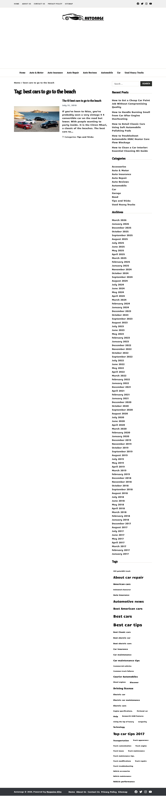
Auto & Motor (36, 72)
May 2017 (118, 538)
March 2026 (119, 220)
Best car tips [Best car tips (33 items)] (127, 624)
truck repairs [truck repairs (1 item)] (141, 761)
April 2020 (118, 424)
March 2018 (119, 512)
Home (16, 4)
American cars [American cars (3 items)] (121, 584)
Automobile (107, 72)
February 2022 (121, 379)
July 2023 (118, 326)
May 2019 (118, 462)
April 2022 (118, 371)
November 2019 (122, 443)
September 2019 (122, 451)
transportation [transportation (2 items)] (121, 740)
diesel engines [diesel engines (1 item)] (119, 682)
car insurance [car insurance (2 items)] (120, 649)
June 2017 (118, 534)
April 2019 (118, 466)
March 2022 (119, 375)
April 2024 (118, 295)
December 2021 (121, 386)
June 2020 (118, 421)
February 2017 (121, 550)
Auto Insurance (55, 72)
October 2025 (120, 231)
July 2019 (118, 458)
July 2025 (118, 242)
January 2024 (120, 307)
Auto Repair (73, 72)
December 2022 (121, 345)
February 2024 (121, 303)
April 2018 (118, 508)
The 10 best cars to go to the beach (81, 100)
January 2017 (120, 553)
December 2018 (121, 477)
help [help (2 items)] (115, 716)
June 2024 (118, 288)
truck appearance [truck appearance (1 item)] (140, 740)
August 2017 (119, 527)
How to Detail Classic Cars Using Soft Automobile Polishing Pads (128, 127)
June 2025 (118, 246)
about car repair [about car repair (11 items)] (128, 577)
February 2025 (121, 261)
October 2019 (120, 447)
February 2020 (121, 432)
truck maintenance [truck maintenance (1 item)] (136, 751)
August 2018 (120, 493)
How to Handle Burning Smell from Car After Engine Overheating (131, 115)
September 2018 (122, 489)
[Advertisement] (83, 47)
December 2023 (121, 311)
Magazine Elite (54, 792)
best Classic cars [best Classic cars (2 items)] (122, 632)
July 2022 (118, 360)
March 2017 (119, 546)
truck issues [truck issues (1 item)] (118, 751)
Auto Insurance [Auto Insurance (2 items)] (121, 595)
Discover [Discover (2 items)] (134, 682)
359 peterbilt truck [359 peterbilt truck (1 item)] (121, 571)
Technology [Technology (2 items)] (119, 727)
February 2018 (121, 515)
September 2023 (122, 318)
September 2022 (122, 356)
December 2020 (121, 402)
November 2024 (122, 269)
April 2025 (118, 254)
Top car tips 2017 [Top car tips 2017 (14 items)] (128, 733)
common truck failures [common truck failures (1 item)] (123, 671)
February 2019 (121, 474)
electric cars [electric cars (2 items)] (119, 705)
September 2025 (122, 235)
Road (115, 196)
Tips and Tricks (85, 137)
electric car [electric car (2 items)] (119, 694)
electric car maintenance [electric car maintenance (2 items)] (126, 700)
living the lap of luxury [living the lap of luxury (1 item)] (123, 722)
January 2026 (120, 223)
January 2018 (120, 519)
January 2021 (120, 398)
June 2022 (118, 364)
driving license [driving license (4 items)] (123, 688)
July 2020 (118, 417)
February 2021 (121, 394)
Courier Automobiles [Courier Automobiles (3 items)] (125, 676)
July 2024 (118, 284)
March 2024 (119, 299)
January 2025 (120, 265)
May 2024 (118, 292)
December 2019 (121, 440)
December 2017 (121, 523)
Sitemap (69, 4)
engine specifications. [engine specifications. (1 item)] (123, 711)
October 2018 (120, 485)
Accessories (119, 166)
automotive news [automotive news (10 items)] (128, 601)
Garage (116, 193)
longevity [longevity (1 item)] (142, 722)
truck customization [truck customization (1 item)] (122, 746)
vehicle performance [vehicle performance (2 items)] (124, 781)
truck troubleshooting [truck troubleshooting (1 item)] (123, 766)
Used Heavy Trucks (134, 72)
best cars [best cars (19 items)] (122, 616)
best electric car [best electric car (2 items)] (121, 637)
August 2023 (120, 322)
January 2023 (120, 341)
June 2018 (118, 500)
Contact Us (39, 4)
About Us (26, 4)
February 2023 (121, 337)
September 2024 (122, 276)
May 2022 (118, 367)
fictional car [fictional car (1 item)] (142, 711)
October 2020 (120, 405)
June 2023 (118, 330)
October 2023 (120, 314)
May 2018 (118, 504)
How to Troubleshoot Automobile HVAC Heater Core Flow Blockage (130, 139)
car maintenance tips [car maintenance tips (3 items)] (126, 660)
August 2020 (120, 413)
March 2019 (119, 470)
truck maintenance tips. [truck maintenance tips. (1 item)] (124, 756)
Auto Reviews (90, 72)
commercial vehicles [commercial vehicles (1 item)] (122, 666)
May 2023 (118, 333)
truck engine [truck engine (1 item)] (141, 746)
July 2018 (118, 496)
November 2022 (122, 349)
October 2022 (120, 352)
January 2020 (120, 436)
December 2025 (121, 227)
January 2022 (120, 383)
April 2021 (118, 390)
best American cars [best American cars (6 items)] (127, 608)
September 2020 (122, 409)
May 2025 (118, 250)
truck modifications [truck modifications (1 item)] (122, 761)
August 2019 (120, 455)
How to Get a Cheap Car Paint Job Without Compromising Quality (131, 103)
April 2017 (118, 542)
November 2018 (122, 481)
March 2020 (119, 428)
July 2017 (118, 531)
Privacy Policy (55, 4)
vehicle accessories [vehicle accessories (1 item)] (121, 771)
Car (118, 72)
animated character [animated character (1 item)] (122, 590)
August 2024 (120, 280)
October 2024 (120, 273)
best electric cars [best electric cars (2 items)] (122, 643)
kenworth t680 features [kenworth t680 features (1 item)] (132, 716)
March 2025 (119, 257)
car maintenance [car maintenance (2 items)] (122, 654)
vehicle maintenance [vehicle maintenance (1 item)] (122, 776)
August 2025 (120, 239)
